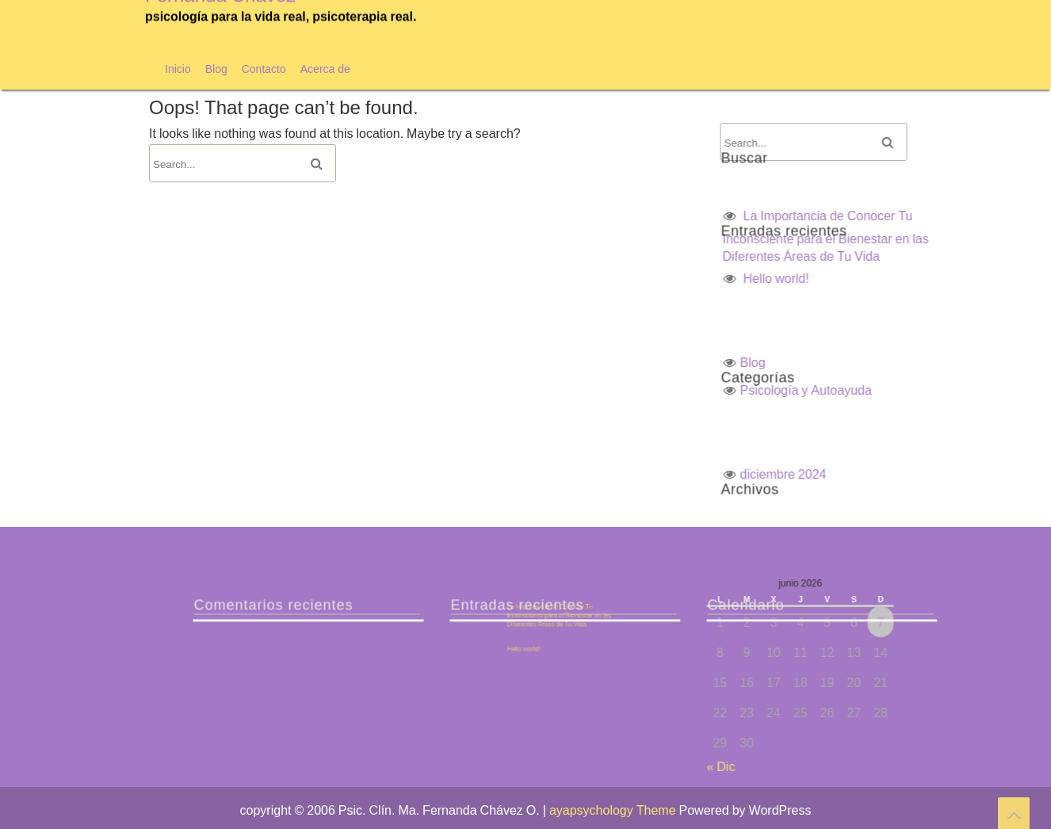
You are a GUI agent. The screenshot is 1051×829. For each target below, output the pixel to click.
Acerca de (325, 68)
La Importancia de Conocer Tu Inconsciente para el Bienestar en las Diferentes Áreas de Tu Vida (733, 616)
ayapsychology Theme (614, 810)
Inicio (178, 68)
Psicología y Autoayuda (978, 390)
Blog (216, 68)
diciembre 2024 (955, 474)
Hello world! (948, 278)
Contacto (264, 68)
